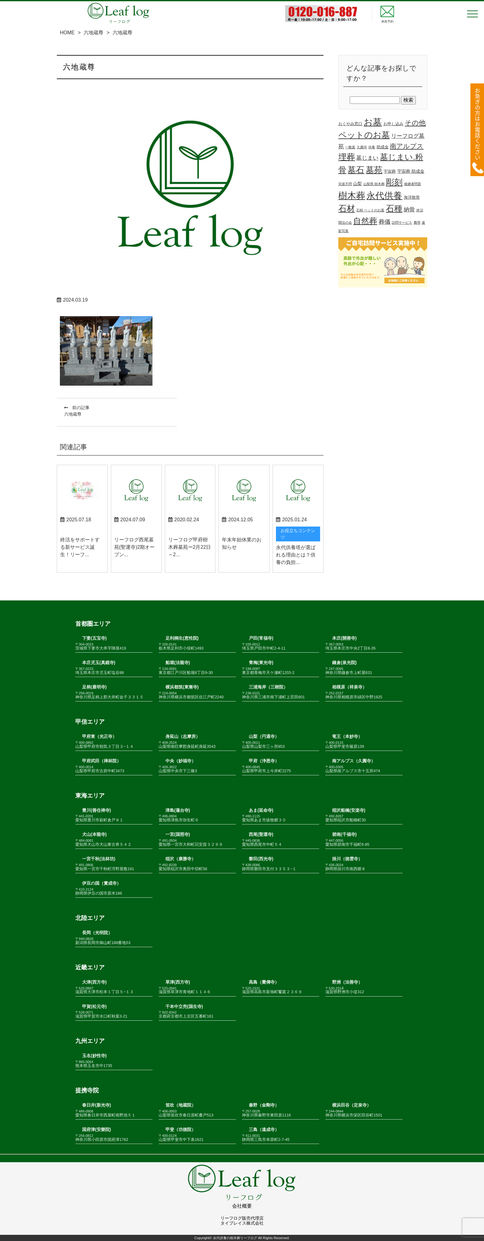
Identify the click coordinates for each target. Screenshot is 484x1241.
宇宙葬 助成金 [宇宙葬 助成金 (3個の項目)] (410, 171)
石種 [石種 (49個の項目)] (394, 208)
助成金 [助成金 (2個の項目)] (383, 147)
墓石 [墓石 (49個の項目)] (356, 170)
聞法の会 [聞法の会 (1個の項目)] (345, 222)
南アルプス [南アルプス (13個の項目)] (407, 146)
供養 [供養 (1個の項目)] (371, 147)
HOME (67, 32)
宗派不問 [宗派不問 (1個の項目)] (345, 184)
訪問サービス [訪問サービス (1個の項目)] (402, 222)
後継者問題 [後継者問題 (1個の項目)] (412, 184)
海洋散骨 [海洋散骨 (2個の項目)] (412, 197)
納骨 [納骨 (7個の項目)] (409, 209)
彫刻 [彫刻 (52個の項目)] (394, 182)
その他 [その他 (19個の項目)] (415, 123)
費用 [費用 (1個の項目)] (417, 222)
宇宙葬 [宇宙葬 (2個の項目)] (390, 171)
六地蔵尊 (93, 32)
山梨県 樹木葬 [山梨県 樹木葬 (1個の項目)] (374, 184)
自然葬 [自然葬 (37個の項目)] (365, 221)
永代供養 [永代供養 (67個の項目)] (384, 196)
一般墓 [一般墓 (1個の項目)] (350, 147)
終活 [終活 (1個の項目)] (419, 210)
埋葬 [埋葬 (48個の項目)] (346, 157)
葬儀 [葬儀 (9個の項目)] (384, 221)
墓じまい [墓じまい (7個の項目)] (367, 158)
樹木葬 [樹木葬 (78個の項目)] (351, 195)
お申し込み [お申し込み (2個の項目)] (393, 123)
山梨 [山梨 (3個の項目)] (357, 183)
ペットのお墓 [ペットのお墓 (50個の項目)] (364, 135)
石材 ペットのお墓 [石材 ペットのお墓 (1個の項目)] (370, 210)
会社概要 (242, 1206)
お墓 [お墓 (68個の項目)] (373, 122)
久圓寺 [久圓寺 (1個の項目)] (362, 147)
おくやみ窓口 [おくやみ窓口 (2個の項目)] (350, 123)
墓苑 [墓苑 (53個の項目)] (374, 170)
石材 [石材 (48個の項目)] (346, 208)
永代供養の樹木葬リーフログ (235, 1238)
